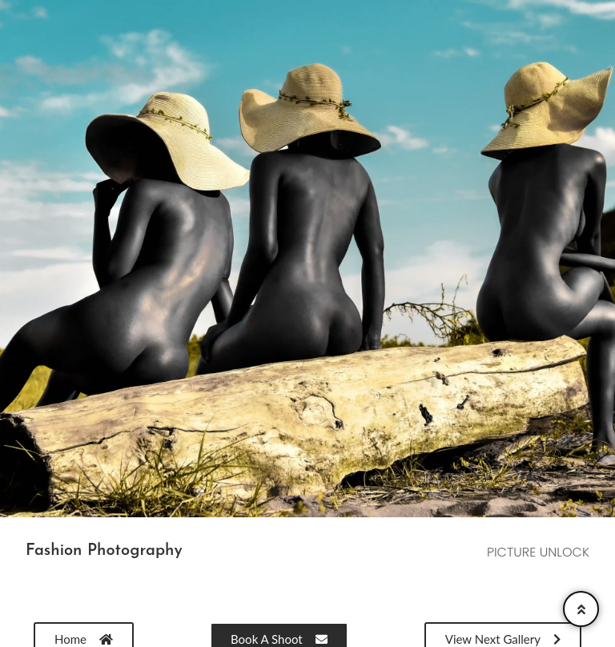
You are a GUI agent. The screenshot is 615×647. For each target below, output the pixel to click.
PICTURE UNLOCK (538, 552)
